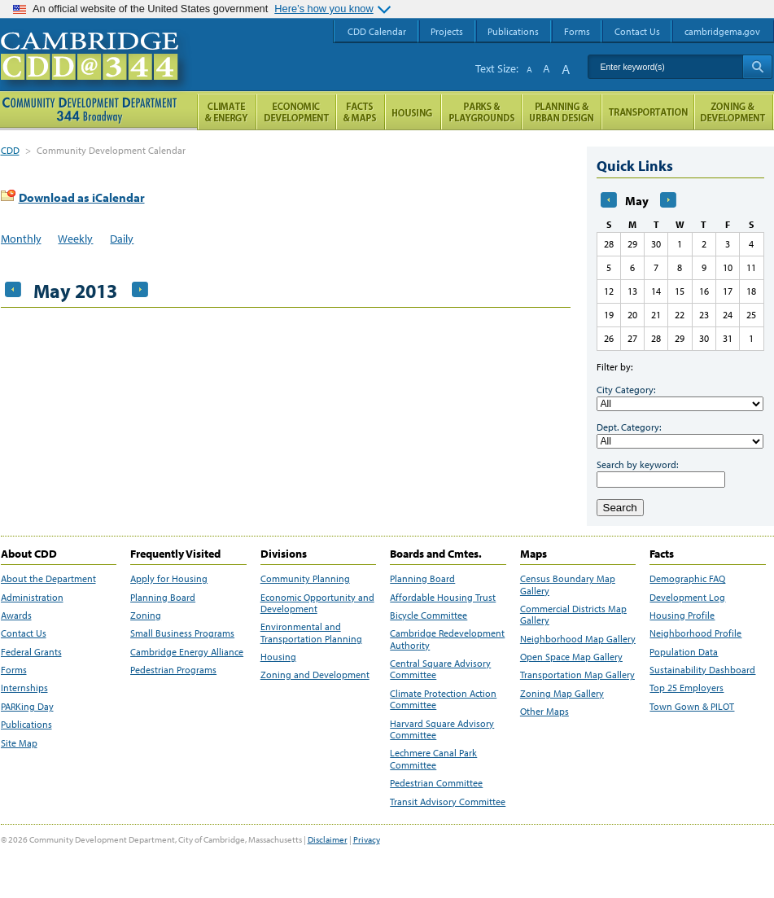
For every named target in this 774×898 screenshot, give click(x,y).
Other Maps (544, 711)
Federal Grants (31, 652)
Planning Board (162, 597)
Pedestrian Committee (436, 783)
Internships (24, 688)
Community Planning (305, 579)
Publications (26, 724)
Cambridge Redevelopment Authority (447, 639)
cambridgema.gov (722, 31)
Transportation (647, 112)
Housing (278, 657)
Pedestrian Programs (173, 670)
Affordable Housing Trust (443, 597)
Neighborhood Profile (695, 633)
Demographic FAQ (687, 579)
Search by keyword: (637, 464)
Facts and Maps (360, 112)
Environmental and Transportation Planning (311, 632)
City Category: (626, 389)
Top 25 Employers (686, 688)
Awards (16, 615)
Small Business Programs (182, 633)
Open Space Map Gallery (571, 657)
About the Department (48, 579)
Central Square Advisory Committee (440, 669)
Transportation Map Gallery (577, 675)
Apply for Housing (169, 579)
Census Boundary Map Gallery (567, 584)
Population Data (683, 652)
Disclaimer (328, 839)
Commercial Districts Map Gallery (573, 614)
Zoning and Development (315, 675)
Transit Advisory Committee (447, 802)
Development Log (687, 597)
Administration (32, 597)
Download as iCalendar (82, 197)
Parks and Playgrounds (481, 112)
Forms (14, 670)
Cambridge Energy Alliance (186, 652)
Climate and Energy (226, 112)
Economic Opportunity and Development (317, 603)
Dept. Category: (629, 427)
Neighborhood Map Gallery (578, 639)
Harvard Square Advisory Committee (442, 729)
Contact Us (23, 633)
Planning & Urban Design (561, 112)
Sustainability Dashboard (702, 670)
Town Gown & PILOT (691, 706)
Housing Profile (682, 615)
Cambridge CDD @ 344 (96, 72)
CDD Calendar (377, 31)
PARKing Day (27, 706)
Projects (447, 31)
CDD (10, 150)
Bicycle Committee (428, 615)
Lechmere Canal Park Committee (433, 758)
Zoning (145, 615)
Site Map (19, 743)
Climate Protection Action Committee (443, 699)
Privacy (366, 839)
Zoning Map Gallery (562, 693)
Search (620, 508)
